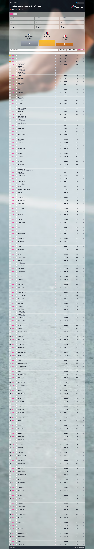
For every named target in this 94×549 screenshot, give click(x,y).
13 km (15, 13)
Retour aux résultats (14, 2)
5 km (11, 13)
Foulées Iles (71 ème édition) (78, 547)
